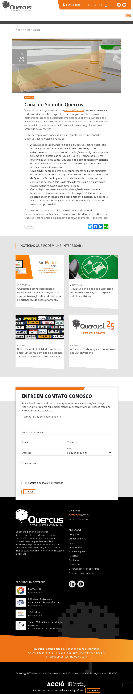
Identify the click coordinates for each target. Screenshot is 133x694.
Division (79, 515)
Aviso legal (22, 673)
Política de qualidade (76, 673)
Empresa (36, 30)
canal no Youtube (74, 110)
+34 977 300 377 (95, 652)
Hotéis (72, 543)
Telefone (72, 445)
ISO (115, 673)
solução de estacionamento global (51, 144)
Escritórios (74, 560)
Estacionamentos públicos (81, 573)
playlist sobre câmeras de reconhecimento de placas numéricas (71, 170)
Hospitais (73, 555)
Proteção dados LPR (101, 673)
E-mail (24, 445)
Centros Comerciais (78, 538)
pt (106, 4)
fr (100, 4)
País (69, 452)
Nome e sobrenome (32, 435)
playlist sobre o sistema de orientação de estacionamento (69, 189)
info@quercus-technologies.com (66, 656)
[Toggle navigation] (125, 15)
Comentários (28, 466)
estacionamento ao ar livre (65, 163)
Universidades (75, 547)
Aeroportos (74, 534)
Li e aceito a (44, 486)
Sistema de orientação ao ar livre (48, 155)
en (89, 4)
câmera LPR (101, 174)
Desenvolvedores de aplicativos (84, 568)
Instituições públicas (78, 551)
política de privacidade (51, 486)
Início (18, 30)
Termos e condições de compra (46, 673)
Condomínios (75, 564)
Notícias (26, 30)
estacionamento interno (78, 196)
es (95, 4)
